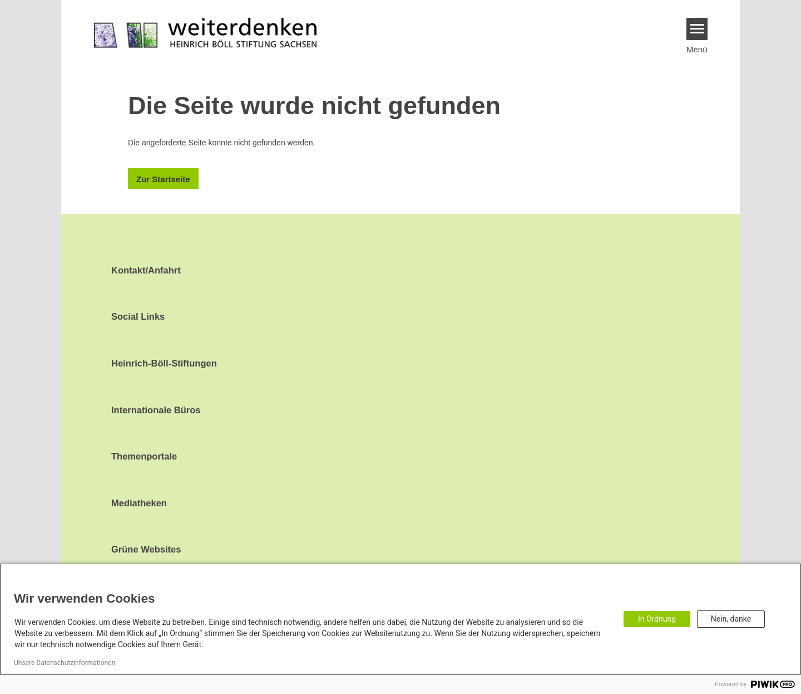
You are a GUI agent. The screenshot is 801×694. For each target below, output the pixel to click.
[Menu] (697, 29)
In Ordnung (657, 618)
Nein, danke (731, 618)
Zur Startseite (163, 179)
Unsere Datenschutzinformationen (64, 663)
